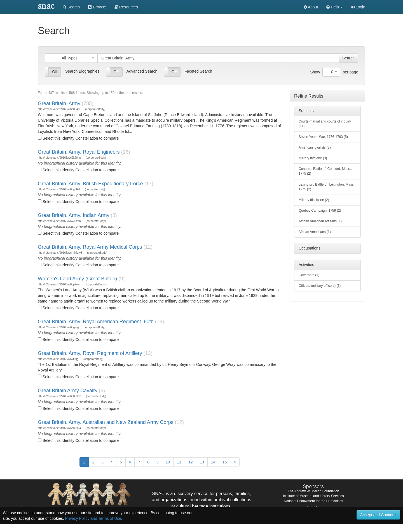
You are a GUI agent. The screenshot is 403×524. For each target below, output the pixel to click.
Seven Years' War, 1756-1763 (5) (323, 137)
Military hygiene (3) (313, 158)
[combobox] (71, 58)
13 (202, 462)
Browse (97, 7)
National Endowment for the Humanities (313, 501)
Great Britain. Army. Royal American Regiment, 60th (96, 321)
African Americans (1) (315, 232)
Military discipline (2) (314, 200)
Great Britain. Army (59, 103)
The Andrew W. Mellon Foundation (313, 491)
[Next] (235, 462)
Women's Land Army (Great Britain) (77, 278)
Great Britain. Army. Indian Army (73, 215)
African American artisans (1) (320, 221)
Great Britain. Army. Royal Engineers (79, 152)
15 (224, 462)
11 (179, 462)
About (311, 7)
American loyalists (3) (315, 147)
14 (213, 462)
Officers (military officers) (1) (320, 286)
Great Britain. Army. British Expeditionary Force (90, 183)
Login (358, 7)
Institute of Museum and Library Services (313, 496)
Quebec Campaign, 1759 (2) (320, 211)
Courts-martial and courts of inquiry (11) (325, 123)
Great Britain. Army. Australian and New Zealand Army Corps (106, 422)
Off (54, 72)
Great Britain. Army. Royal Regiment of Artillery (90, 353)
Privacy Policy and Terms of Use (93, 518)
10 (168, 462)
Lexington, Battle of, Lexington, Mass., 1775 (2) (327, 187)
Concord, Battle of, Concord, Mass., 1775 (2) (325, 171)
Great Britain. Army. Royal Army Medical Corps (90, 247)
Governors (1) (309, 275)
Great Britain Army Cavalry (67, 390)
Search (71, 7)
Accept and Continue (378, 515)
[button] (334, 7)
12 (190, 462)
